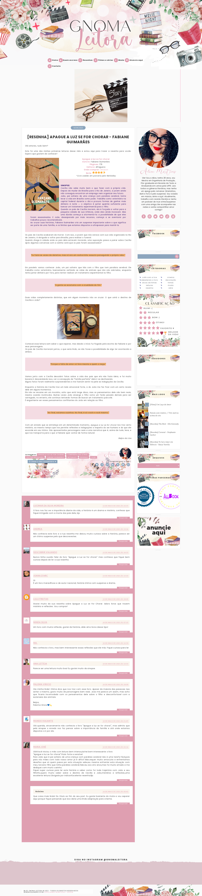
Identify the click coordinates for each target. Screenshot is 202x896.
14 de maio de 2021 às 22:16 (115, 747)
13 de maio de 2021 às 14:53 (115, 552)
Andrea (37, 529)
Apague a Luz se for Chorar (51, 455)
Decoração (170, 280)
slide (93, 457)
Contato (55, 66)
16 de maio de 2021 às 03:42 (115, 791)
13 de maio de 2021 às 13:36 (115, 529)
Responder (123, 518)
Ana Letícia (40, 663)
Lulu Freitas (40, 599)
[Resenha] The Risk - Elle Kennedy (164, 424)
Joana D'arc (40, 575)
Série (171, 288)
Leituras (149, 285)
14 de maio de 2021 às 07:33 (115, 622)
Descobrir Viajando (45, 552)
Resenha (84, 457)
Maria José (39, 747)
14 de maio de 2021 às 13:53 (115, 664)
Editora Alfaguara (34, 457)
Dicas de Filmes (149, 283)
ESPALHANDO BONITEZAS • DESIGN (58, 892)
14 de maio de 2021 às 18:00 (115, 684)
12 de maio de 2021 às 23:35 (115, 506)
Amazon (104, 169)
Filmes (171, 283)
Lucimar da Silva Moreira (48, 505)
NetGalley (72, 457)
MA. (35, 643)
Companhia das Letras (77, 455)
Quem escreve (68, 60)
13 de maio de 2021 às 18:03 (115, 599)
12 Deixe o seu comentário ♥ (42, 461)
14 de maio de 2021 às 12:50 (115, 643)
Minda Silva (40, 622)
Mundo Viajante (43, 721)
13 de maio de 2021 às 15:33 (115, 576)
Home (53, 60)
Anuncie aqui (134, 60)
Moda (119, 60)
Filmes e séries (104, 60)
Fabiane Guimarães (55, 457)
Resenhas (86, 60)
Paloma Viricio (42, 684)
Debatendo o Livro (149, 280)
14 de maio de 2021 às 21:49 (115, 721)
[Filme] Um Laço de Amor (160, 404)
